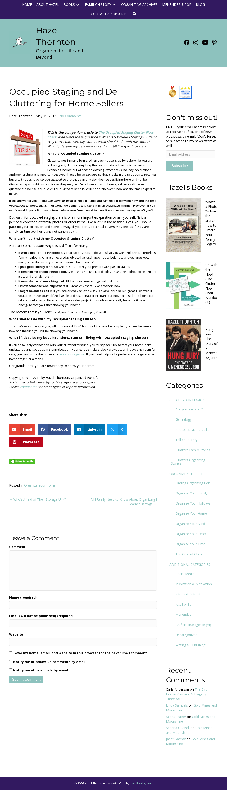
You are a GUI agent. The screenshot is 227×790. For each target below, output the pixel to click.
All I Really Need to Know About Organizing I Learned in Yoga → (124, 501)
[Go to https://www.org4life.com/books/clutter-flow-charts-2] (192, 285)
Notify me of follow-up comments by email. (49, 662)
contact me (28, 387)
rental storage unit (72, 354)
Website (16, 634)
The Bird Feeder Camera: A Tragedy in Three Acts (187, 694)
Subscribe (179, 166)
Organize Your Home (40, 485)
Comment (17, 547)
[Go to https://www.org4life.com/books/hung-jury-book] (192, 344)
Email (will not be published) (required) (41, 616)
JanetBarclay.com (141, 783)
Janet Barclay (176, 739)
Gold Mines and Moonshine (189, 730)
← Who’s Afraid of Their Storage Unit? (37, 499)
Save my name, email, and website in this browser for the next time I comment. (81, 653)
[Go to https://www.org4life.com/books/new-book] (192, 224)
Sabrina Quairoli (178, 728)
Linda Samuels (177, 705)
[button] (77, 4)
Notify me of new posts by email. (41, 670)
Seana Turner (176, 716)
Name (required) (23, 597)
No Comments (70, 116)
